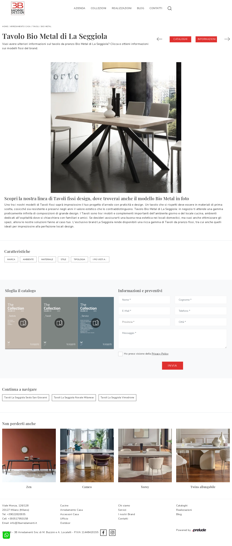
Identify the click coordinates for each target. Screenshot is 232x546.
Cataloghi (180, 39)
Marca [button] (11, 259)
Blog (140, 8)
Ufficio (64, 518)
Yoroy (145, 487)
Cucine (64, 505)
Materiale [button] (47, 259)
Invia (172, 366)
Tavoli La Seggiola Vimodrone (117, 397)
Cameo (87, 487)
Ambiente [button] (28, 259)
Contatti (156, 8)
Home (5, 26)
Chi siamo (124, 505)
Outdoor (65, 523)
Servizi (122, 510)
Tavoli (35, 26)
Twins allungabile (203, 487)
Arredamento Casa (20, 26)
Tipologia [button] (79, 259)
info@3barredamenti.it (23, 523)
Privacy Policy (160, 353)
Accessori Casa (69, 514)
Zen (29, 487)
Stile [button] (63, 259)
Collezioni (98, 8)
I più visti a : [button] (99, 259)
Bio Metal (46, 26)
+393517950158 (18, 518)
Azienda (79, 8)
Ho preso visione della (146, 353)
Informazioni (207, 39)
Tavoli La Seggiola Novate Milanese (74, 397)
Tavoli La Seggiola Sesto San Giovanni (25, 397)
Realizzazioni (122, 8)
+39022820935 (16, 514)
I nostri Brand (126, 514)
